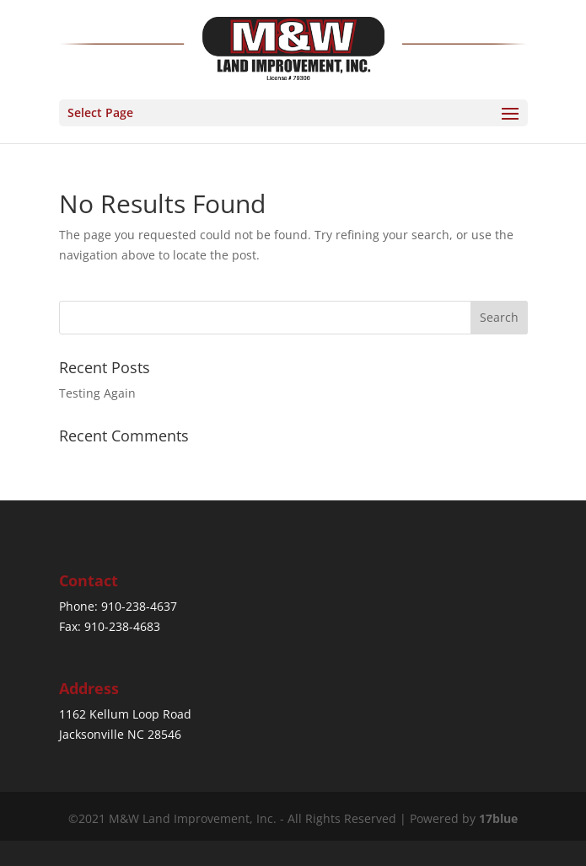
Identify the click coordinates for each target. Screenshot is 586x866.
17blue (498, 818)
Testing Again (97, 393)
